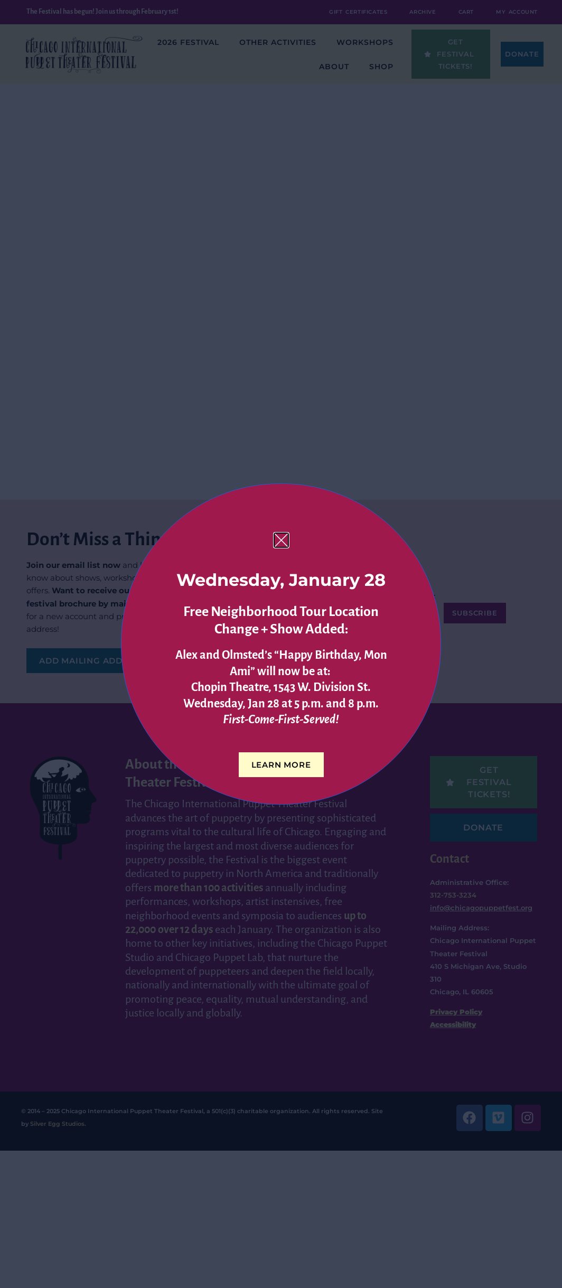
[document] (281, 644)
